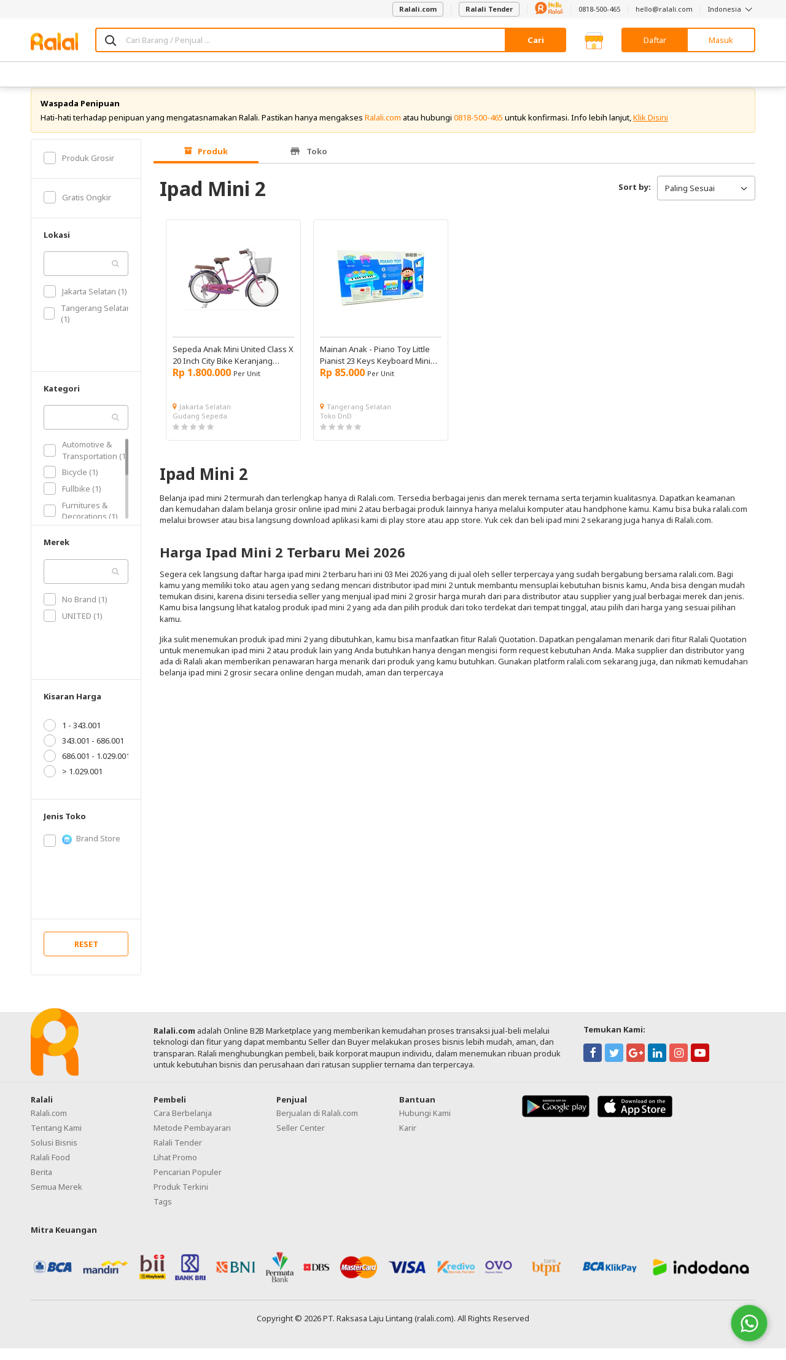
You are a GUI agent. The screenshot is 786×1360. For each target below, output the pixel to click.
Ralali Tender (489, 9)
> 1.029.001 (73, 783)
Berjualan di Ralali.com (317, 1124)
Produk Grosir (79, 169)
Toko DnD (336, 427)
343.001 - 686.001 (84, 752)
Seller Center (300, 1139)
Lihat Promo (175, 1168)
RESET (86, 955)
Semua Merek (56, 1198)
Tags (163, 1213)
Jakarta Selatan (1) (85, 303)
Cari (535, 39)
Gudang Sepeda (200, 427)
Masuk (721, 39)
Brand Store (82, 850)
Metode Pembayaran (192, 1139)
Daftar (655, 39)
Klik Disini (650, 129)
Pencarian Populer (188, 1183)
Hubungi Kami (425, 1124)
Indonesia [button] (731, 9)
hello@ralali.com (664, 9)
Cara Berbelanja (183, 1124)
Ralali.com (418, 9)
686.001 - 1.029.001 (87, 767)
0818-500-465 (599, 9)
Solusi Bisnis (54, 1154)
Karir (407, 1139)
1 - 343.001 (72, 737)
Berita (41, 1183)
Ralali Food (50, 1168)
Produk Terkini (181, 1198)
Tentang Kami (56, 1139)
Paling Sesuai (706, 199)
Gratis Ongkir (77, 209)
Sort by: (634, 198)
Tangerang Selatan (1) (87, 325)
